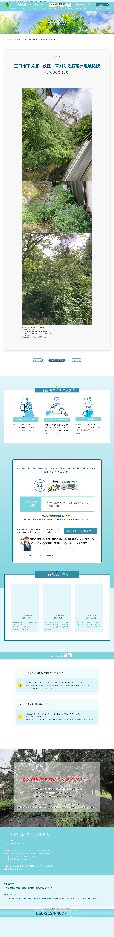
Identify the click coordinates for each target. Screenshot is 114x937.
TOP (5, 8)
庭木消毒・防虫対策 (67, 8)
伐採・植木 (42, 8)
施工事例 (21, 8)
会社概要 (107, 8)
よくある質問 (97, 8)
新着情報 (12, 8)
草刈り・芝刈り (53, 8)
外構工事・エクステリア (83, 8)
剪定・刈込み (31, 8)
